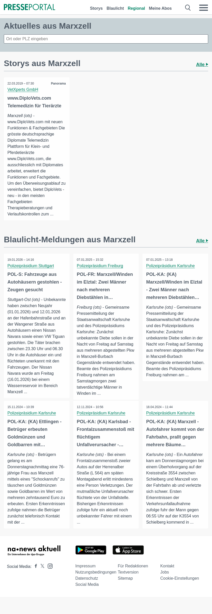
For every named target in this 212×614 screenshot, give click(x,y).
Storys (96, 8)
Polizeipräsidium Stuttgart (31, 266)
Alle (202, 64)
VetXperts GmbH (23, 89)
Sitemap (125, 583)
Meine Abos (160, 8)
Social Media (87, 589)
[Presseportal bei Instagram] (49, 570)
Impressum (85, 571)
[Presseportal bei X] (41, 571)
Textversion (128, 577)
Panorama (58, 83)
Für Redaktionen (133, 571)
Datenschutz (86, 583)
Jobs (164, 577)
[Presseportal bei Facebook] (34, 571)
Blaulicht (115, 8)
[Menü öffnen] (203, 7)
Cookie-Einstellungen (179, 583)
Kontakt (167, 571)
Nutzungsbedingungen (95, 577)
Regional (136, 8)
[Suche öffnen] (188, 7)
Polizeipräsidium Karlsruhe (170, 266)
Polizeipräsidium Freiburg (100, 266)
